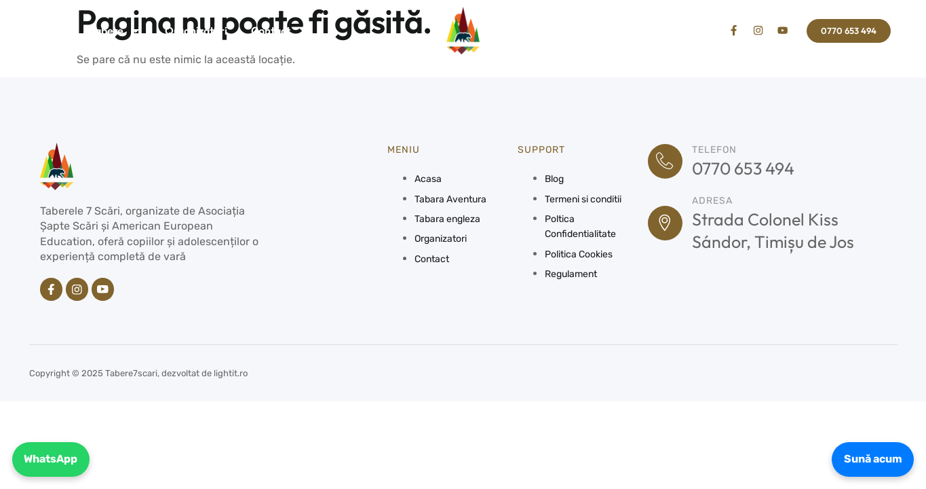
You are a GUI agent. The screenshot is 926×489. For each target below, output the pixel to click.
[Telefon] (667, 162)
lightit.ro (231, 374)
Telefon (717, 150)
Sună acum (870, 457)
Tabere (115, 30)
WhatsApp (54, 457)
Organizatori (196, 30)
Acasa (51, 30)
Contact (270, 30)
